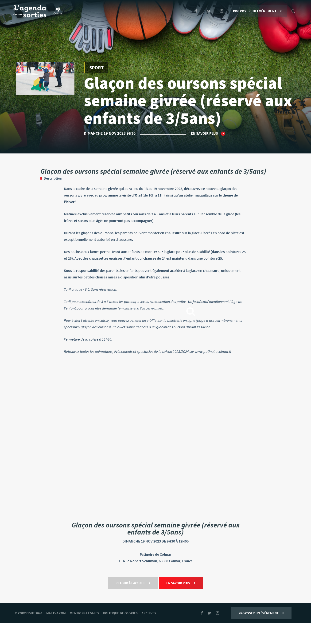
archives (149, 613)
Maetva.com (56, 613)
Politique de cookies (120, 613)
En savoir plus (208, 133)
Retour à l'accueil (133, 583)
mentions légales (84, 613)
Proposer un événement (257, 11)
